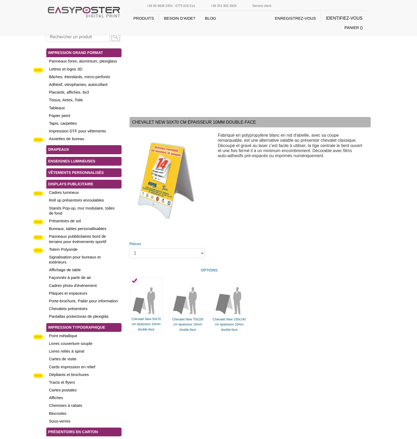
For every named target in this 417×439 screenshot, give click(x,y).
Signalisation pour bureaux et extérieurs (75, 259)
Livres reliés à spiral (66, 351)
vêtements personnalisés (76, 172)
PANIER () (353, 27)
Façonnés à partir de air (70, 277)
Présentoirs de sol (65, 221)
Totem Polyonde (63, 249)
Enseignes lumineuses (71, 161)
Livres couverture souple (70, 343)
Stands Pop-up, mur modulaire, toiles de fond (82, 210)
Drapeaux (58, 149)
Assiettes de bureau (66, 138)
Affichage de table (65, 269)
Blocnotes (57, 413)
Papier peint (59, 115)
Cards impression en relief (72, 367)
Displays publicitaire (70, 184)
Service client (261, 6)
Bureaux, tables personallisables (77, 228)
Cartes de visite (62, 359)
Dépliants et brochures (69, 374)
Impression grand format (75, 53)
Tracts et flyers (62, 382)
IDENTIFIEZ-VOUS (344, 18)
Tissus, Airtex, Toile (66, 100)
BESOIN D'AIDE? (179, 18)
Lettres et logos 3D (65, 69)
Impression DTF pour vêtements (77, 131)
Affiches (56, 397)
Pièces (135, 244)
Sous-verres (59, 421)
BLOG (210, 18)
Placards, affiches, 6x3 (69, 92)
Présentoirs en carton (73, 432)
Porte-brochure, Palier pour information (83, 301)
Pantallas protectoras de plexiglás (79, 316)
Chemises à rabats (65, 405)
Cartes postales (63, 390)
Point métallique (63, 335)
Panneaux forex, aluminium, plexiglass (83, 61)
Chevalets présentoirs (68, 308)
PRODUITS (144, 18)
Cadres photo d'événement (73, 285)
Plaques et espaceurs (68, 293)
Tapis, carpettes (63, 123)
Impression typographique (76, 327)
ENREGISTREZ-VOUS (295, 18)
